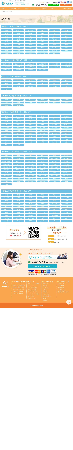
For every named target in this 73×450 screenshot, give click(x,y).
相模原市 (18, 161)
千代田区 (42, 139)
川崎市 (6, 178)
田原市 (66, 36)
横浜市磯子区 (18, 167)
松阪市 (54, 99)
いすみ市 (66, 221)
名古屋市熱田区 (42, 64)
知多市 (54, 36)
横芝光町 (54, 203)
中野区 (30, 142)
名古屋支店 (45, 288)
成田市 (18, 209)
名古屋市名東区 (42, 67)
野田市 (42, 197)
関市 (18, 80)
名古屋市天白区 (30, 67)
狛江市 (66, 121)
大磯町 (54, 178)
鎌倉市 (18, 155)
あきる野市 (18, 145)
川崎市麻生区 (66, 172)
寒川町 (42, 178)
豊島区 (42, 116)
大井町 (6, 181)
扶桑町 (42, 44)
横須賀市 (66, 161)
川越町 (30, 102)
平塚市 (54, 172)
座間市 (42, 172)
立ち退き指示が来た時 (63, 292)
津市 (30, 99)
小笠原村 (54, 133)
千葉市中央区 (30, 218)
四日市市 (42, 102)
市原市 (54, 209)
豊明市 (6, 33)
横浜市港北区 (54, 167)
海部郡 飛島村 (42, 39)
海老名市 (54, 161)
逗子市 (30, 155)
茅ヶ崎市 (66, 155)
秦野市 (30, 158)
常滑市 (18, 47)
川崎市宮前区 (42, 175)
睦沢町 (66, 200)
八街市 (6, 221)
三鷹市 (66, 142)
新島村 (54, 130)
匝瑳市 (54, 218)
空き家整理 (31, 296)
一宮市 (30, 53)
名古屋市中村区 (18, 69)
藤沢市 (42, 155)
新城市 (30, 44)
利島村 (66, 139)
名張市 (54, 102)
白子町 (6, 203)
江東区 (42, 124)
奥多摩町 (6, 136)
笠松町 (54, 80)
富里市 (6, 212)
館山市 (30, 195)
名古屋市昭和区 (6, 67)
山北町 (18, 178)
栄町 (67, 203)
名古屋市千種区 (67, 67)
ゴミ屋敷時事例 (43, 8)
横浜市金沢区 (30, 164)
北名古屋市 (6, 53)
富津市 (18, 212)
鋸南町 (18, 197)
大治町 (18, 50)
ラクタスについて (67, 8)
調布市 (54, 116)
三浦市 (6, 184)
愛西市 (54, 44)
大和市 (66, 178)
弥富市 (66, 44)
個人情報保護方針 (47, 296)
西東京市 (66, 116)
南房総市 (30, 215)
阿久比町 (18, 30)
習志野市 (42, 200)
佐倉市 (30, 221)
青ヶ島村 (18, 116)
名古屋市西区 (6, 64)
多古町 (54, 212)
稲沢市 (18, 36)
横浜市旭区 (18, 170)
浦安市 (30, 203)
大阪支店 (45, 290)
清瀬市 (30, 124)
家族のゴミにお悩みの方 (19, 285)
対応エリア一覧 (47, 283)
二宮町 (54, 181)
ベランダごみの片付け (33, 294)
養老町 (6, 80)
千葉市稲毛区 (18, 218)
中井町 (66, 181)
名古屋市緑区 (18, 64)
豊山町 (30, 33)
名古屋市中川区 (30, 69)
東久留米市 (66, 127)
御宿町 (30, 209)
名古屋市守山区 (18, 67)
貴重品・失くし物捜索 (33, 283)
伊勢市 (6, 105)
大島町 (30, 136)
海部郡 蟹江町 (54, 39)
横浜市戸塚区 (30, 170)
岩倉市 (30, 47)
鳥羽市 (6, 99)
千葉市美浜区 (66, 215)
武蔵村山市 (6, 127)
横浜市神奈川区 (6, 167)
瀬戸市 (18, 39)
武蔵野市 (66, 124)
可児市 (66, 86)
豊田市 (42, 30)
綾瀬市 (6, 158)
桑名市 (42, 99)
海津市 (18, 83)
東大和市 (54, 127)
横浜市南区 (42, 170)
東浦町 (54, 42)
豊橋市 (54, 30)
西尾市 (54, 33)
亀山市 (18, 105)
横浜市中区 (66, 170)
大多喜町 (42, 212)
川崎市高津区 (6, 175)
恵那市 (42, 83)
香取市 (18, 195)
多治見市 (30, 86)
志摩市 (18, 102)
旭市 (67, 206)
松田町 (18, 172)
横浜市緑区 (66, 164)
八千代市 (18, 221)
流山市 (42, 203)
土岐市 (42, 86)
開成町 (6, 155)
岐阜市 (54, 83)
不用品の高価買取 (32, 290)
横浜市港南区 (42, 167)
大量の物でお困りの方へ (19, 289)
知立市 (42, 36)
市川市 (42, 209)
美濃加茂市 (42, 80)
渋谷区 (18, 124)
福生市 (6, 121)
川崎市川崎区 (30, 175)
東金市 (30, 206)
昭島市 (18, 130)
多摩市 (42, 136)
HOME (3, 8)
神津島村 (18, 121)
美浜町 (6, 36)
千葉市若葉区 (42, 215)
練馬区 (42, 119)
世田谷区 (54, 142)
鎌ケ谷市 (6, 197)
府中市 (30, 133)
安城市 (6, 50)
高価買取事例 (61, 288)
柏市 (6, 206)
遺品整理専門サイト (33, 298)
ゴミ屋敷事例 (61, 285)
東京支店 (45, 285)
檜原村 (18, 127)
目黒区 (30, 121)
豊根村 (66, 30)
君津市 (6, 215)
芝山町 (18, 200)
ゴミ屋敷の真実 (61, 290)
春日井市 (6, 44)
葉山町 (54, 155)
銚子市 (30, 197)
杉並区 (6, 130)
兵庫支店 (45, 292)
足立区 (30, 116)
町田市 (42, 121)
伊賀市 (66, 102)
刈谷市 (18, 53)
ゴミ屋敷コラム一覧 (63, 281)
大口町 (42, 50)
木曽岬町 (66, 99)
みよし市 (42, 53)
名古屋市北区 (6, 69)
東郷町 (30, 42)
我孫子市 (6, 209)
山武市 (66, 209)
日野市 (30, 130)
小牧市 (66, 47)
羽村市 (30, 119)
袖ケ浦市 (66, 197)
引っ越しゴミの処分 (33, 292)
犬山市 (6, 39)
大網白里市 (30, 212)
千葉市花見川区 (54, 215)
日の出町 (42, 130)
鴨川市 (6, 195)
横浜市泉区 (66, 167)
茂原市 (6, 200)
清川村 (42, 161)
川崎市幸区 (18, 175)
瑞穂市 (66, 80)
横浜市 (6, 172)
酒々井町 (54, 197)
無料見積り (45, 300)
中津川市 (6, 89)
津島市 (66, 39)
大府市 (30, 50)
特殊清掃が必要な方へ (18, 291)
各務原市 (54, 86)
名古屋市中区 (42, 69)
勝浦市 (66, 218)
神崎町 (54, 200)
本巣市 (30, 83)
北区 (54, 139)
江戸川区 (54, 124)
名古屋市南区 (54, 67)
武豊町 (18, 42)
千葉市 (42, 218)
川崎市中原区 (66, 175)
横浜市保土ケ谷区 (54, 170)
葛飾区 (6, 119)
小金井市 (42, 133)
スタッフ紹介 (46, 294)
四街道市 (66, 212)
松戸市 (18, 206)
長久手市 (30, 30)
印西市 (18, 215)
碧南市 (30, 36)
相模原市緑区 (54, 158)
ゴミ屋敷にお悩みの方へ (15, 8)
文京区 (6, 133)
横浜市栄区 (6, 170)
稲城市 (66, 119)
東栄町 (66, 42)
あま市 (54, 53)
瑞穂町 (54, 121)
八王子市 (6, 142)
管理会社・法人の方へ (30, 8)
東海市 (42, 42)
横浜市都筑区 (42, 164)
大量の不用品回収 (32, 288)
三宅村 (6, 145)
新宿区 (66, 130)
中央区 (42, 142)
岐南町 (66, 83)
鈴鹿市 (18, 99)
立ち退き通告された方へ (19, 287)
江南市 (6, 42)
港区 (6, 124)
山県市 (6, 86)
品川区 (18, 139)
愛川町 (30, 172)
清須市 (30, 39)
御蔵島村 (18, 133)
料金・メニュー (55, 8)
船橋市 (30, 200)
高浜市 (6, 30)
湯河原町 (30, 161)
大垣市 (18, 86)
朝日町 (6, 102)
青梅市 (6, 116)
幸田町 (6, 47)
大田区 (18, 136)
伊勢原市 (42, 181)
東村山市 (42, 127)
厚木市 (18, 181)
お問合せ (45, 298)
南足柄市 (30, 181)
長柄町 (54, 195)
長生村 (42, 195)
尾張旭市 (54, 47)
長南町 (66, 195)
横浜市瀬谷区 (30, 167)
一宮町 (54, 221)
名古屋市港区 (54, 64)
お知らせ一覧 (61, 283)
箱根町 (18, 158)
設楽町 (42, 33)
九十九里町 (42, 221)
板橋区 (30, 127)
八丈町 (18, 142)
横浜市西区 (54, 164)
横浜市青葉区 (18, 164)
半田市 (66, 50)
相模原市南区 (66, 158)
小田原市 (30, 178)
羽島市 (30, 80)
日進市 (18, 44)
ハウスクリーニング (33, 285)
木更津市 (54, 206)
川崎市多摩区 (54, 175)
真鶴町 (42, 158)
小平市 (66, 133)
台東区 (30, 139)
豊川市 (18, 33)
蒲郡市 (66, 33)
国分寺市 (6, 139)
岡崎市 (42, 47)
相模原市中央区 (6, 161)
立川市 (54, 119)
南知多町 (54, 50)
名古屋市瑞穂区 (30, 64)
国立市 (66, 136)
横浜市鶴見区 (6, 164)
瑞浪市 (6, 83)
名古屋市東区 (66, 64)
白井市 (18, 203)
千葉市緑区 (6, 218)
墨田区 (54, 136)
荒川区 (18, 119)
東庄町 (42, 206)
